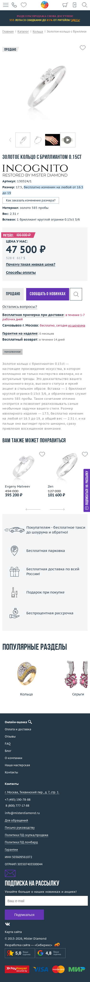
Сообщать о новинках (48, 294)
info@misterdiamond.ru (22, 813)
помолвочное (12, 351)
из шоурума (76, 325)
